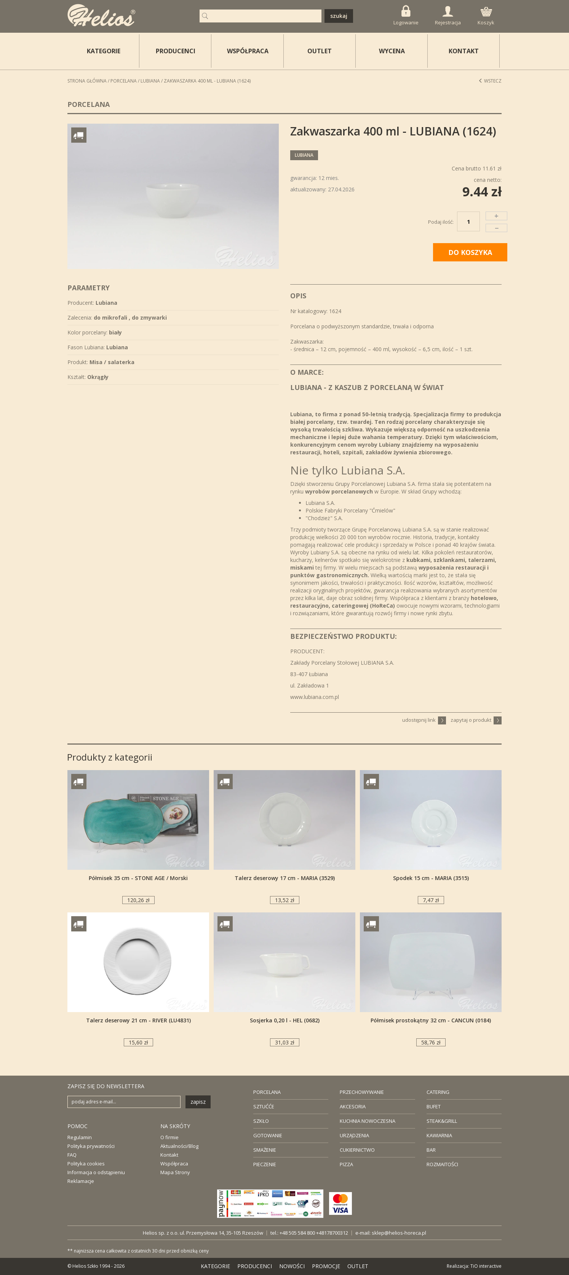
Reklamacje (80, 1181)
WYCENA (392, 51)
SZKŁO (261, 1120)
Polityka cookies (86, 1163)
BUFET (434, 1106)
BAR (431, 1149)
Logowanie (406, 15)
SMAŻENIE (264, 1149)
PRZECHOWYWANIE (362, 1092)
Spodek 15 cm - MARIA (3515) (431, 878)
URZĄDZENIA (354, 1135)
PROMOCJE (326, 1266)
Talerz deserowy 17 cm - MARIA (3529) (285, 878)
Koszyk (486, 16)
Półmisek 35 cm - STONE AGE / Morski (138, 878)
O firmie (169, 1137)
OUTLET (319, 51)
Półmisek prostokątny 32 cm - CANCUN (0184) (431, 1020)
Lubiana (150, 81)
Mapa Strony (175, 1172)
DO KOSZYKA (470, 252)
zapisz (198, 1101)
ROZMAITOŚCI (442, 1164)
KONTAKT (464, 51)
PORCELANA (267, 1092)
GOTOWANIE (267, 1135)
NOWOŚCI (292, 1266)
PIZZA (346, 1164)
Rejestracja (448, 16)
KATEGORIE (215, 1266)
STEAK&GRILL (442, 1120)
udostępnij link (424, 719)
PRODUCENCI (175, 51)
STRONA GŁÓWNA (87, 81)
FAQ (72, 1154)
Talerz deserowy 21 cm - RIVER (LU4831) (138, 1020)
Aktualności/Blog (179, 1146)
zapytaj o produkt (476, 719)
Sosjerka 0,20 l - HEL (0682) (285, 1020)
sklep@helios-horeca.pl (399, 1232)
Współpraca (174, 1163)
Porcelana (123, 81)
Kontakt (169, 1154)
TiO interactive (486, 1266)
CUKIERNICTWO (357, 1149)
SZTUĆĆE (263, 1106)
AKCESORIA (353, 1106)
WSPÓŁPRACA (248, 51)
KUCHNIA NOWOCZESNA (367, 1120)
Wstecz (490, 81)
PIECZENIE (264, 1164)
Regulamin (79, 1137)
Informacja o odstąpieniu (96, 1172)
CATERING (438, 1092)
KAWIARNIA (439, 1135)
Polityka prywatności (91, 1146)
